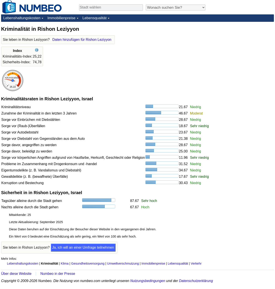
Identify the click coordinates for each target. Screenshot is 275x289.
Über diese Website (16, 273)
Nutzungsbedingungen (147, 281)
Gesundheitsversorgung (88, 263)
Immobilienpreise (61, 18)
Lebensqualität (94, 18)
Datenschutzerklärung (196, 281)
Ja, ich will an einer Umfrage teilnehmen (83, 247)
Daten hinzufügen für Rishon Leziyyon (81, 39)
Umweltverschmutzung (123, 263)
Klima (65, 263)
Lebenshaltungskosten (21, 18)
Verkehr (196, 263)
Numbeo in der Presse (57, 273)
